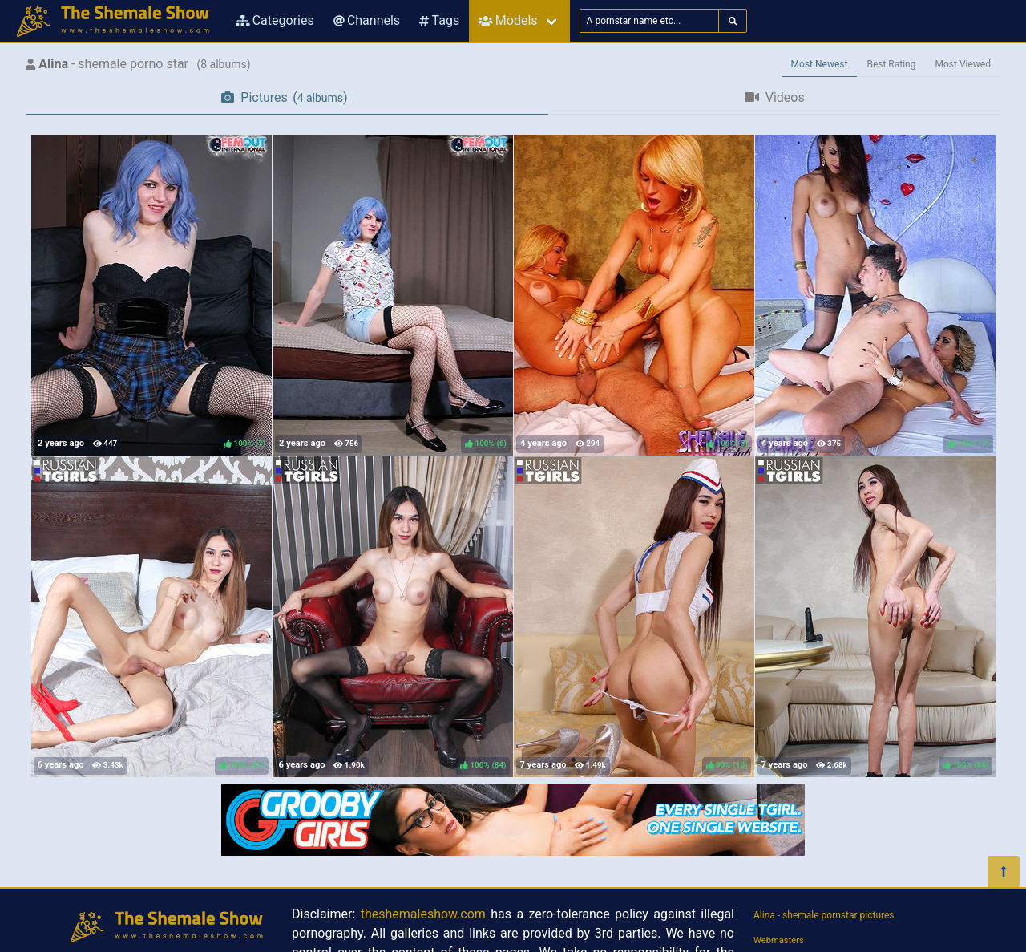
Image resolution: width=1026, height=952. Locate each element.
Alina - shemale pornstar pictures (824, 915)
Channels (366, 20)
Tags (439, 20)
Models (508, 20)
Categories (275, 20)
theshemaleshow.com (423, 914)
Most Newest (819, 64)
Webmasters (778, 940)
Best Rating (890, 64)
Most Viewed (963, 64)
